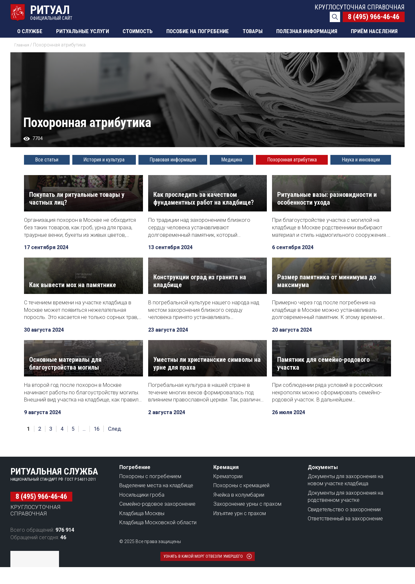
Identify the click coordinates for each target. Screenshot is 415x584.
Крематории (228, 493)
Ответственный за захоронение (345, 535)
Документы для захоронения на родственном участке (345, 513)
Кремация (226, 484)
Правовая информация (172, 160)
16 (101, 445)
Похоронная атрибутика (292, 160)
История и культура (103, 160)
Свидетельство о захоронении (344, 526)
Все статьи (46, 160)
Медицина (231, 160)
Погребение (134, 484)
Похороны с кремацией (241, 502)
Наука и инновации (361, 160)
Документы (323, 484)
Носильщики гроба (141, 512)
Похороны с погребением (150, 493)
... (87, 445)
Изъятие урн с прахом (239, 530)
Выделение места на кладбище (156, 502)
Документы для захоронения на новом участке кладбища (345, 496)
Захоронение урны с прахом (247, 521)
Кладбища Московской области (157, 539)
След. (120, 445)
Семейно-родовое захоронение (157, 521)
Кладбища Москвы (141, 530)
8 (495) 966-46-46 (373, 17)
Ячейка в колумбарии (238, 512)
